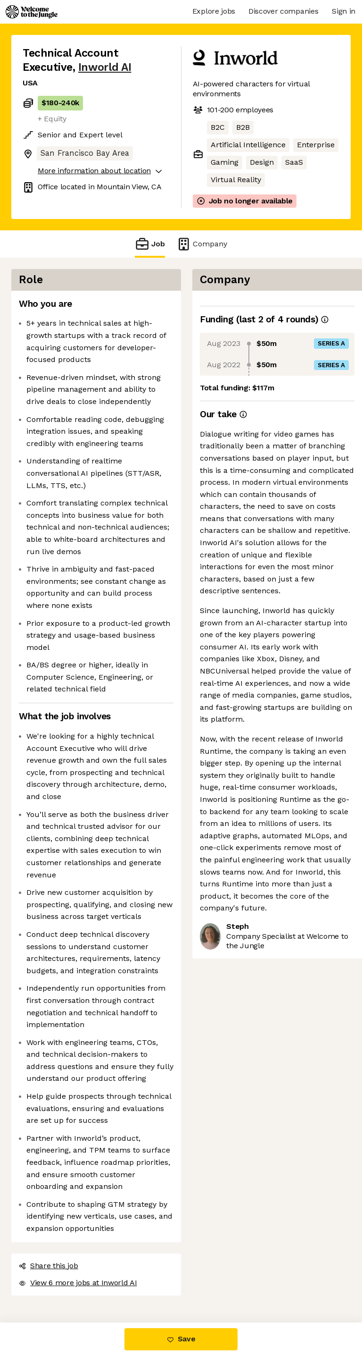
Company (201, 244)
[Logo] (32, 11)
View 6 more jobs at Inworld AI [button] (78, 1282)
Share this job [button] (48, 1265)
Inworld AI (104, 67)
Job (150, 244)
